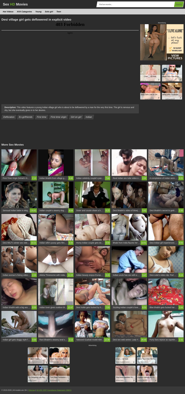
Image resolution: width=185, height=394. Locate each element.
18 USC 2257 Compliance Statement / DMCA (53, 390)
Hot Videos (8, 11)
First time (42, 117)
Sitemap (32, 390)
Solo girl (49, 11)
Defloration (9, 117)
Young (38, 11)
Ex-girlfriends (26, 117)
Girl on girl (76, 117)
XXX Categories (24, 11)
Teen (58, 11)
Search (179, 4)
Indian (89, 117)
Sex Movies (15, 4)
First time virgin (58, 117)
